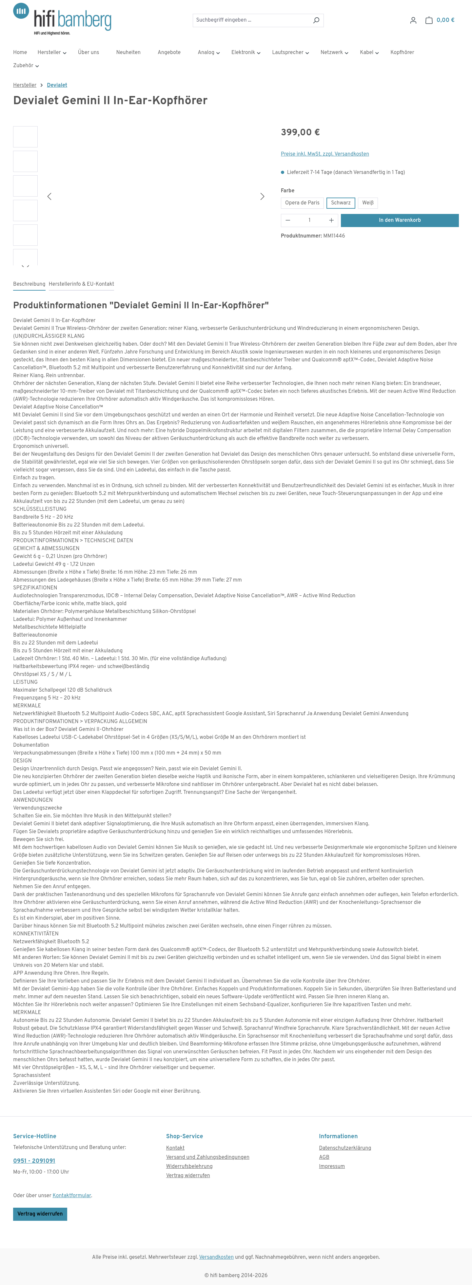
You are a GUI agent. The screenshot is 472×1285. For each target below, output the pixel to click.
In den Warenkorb (400, 220)
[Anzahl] (309, 220)
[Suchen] (316, 20)
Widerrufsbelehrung (189, 1166)
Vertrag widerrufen (40, 1214)
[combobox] (251, 20)
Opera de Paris (302, 203)
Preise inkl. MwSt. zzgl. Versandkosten (325, 154)
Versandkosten (216, 1257)
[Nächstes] (262, 196)
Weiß (368, 203)
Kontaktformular (72, 1196)
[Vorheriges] (49, 196)
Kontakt (175, 1148)
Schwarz (341, 203)
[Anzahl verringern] (288, 220)
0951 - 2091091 (34, 1161)
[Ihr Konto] (413, 20)
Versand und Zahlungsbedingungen (207, 1157)
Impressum (332, 1166)
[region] (140, 196)
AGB (324, 1157)
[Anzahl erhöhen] (332, 220)
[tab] (29, 285)
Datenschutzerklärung (345, 1148)
